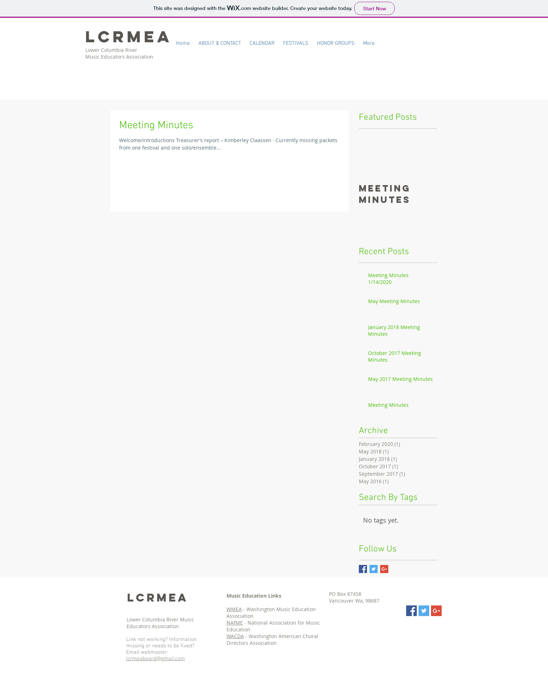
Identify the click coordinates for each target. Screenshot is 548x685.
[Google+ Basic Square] (384, 569)
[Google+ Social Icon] (436, 610)
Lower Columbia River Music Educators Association (160, 623)
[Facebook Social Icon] (411, 610)
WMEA (234, 609)
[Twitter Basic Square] (373, 569)
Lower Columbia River (112, 50)
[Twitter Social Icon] (424, 610)
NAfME (235, 622)
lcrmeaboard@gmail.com (155, 659)
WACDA (235, 636)
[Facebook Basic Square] (363, 569)
